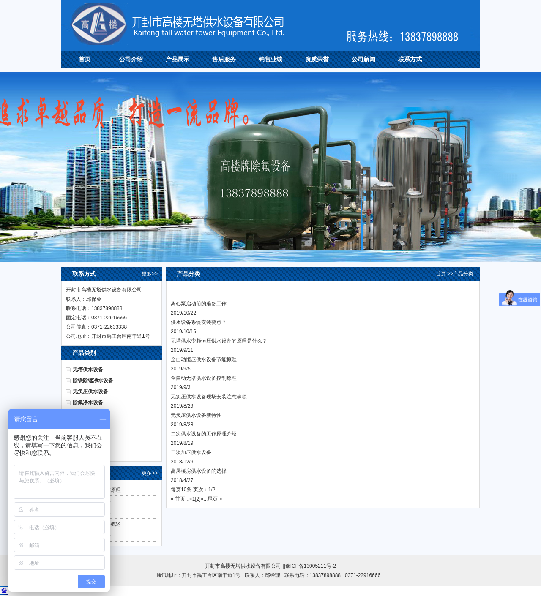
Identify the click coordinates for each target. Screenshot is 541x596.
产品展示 (177, 59)
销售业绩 (270, 59)
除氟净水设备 (88, 402)
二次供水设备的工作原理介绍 (204, 434)
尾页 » (215, 499)
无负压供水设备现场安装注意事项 (209, 397)
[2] (197, 499)
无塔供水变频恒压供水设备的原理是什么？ (219, 341)
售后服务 (224, 59)
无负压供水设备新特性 (196, 415)
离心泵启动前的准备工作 (199, 304)
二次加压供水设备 (191, 452)
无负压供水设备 (90, 392)
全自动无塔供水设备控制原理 (204, 378)
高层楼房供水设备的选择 (199, 471)
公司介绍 (131, 59)
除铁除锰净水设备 (93, 381)
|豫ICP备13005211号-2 (310, 566)
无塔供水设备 (88, 370)
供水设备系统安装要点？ (199, 322)
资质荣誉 (317, 59)
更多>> (150, 274)
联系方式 (410, 59)
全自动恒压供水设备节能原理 (204, 359)
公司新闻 (363, 59)
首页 (84, 59)
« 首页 (178, 499)
